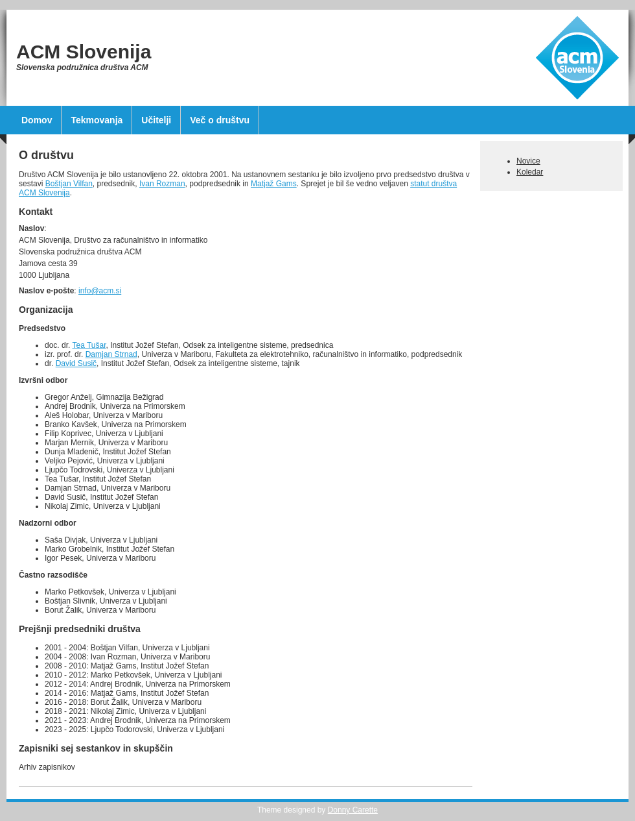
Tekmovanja (96, 120)
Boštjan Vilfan (69, 183)
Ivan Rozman (162, 183)
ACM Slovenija (83, 51)
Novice (528, 160)
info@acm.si (99, 290)
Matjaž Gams (274, 183)
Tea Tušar (89, 345)
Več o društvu (219, 120)
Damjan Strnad (111, 354)
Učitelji (156, 120)
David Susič (76, 363)
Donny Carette (353, 810)
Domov (36, 120)
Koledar (529, 172)
